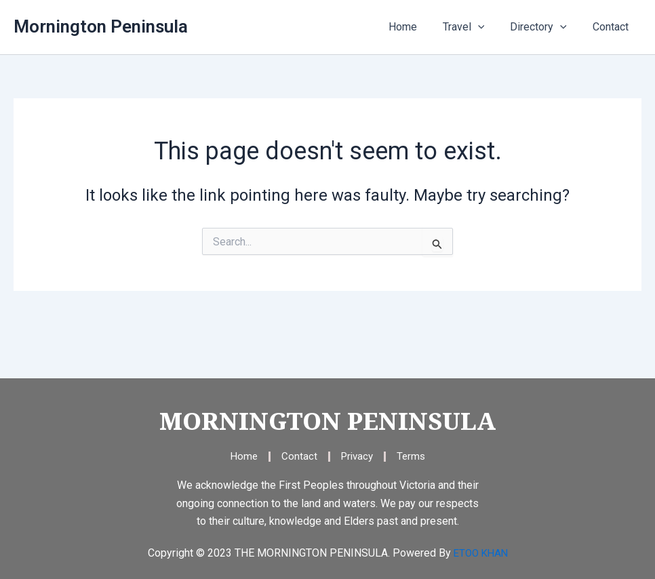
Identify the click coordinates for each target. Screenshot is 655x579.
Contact (613, 26)
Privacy (356, 456)
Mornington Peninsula (101, 26)
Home (417, 26)
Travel (474, 27)
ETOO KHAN (481, 552)
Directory (544, 27)
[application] (488, 27)
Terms (413, 456)
